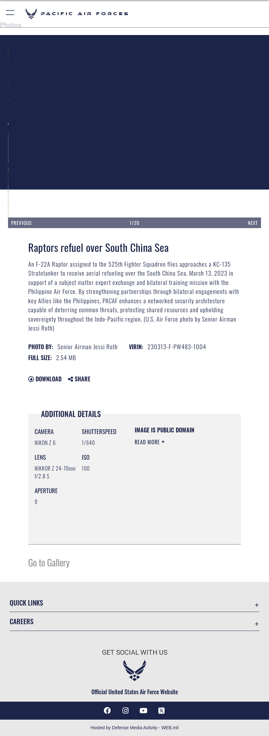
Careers (21, 621)
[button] (10, 13)
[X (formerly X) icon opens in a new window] (161, 710)
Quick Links (26, 602)
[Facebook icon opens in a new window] (107, 710)
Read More (148, 442)
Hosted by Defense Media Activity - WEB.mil (134, 727)
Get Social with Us (134, 652)
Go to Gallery (49, 562)
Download (45, 379)
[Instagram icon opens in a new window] (125, 710)
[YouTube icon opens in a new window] (143, 710)
